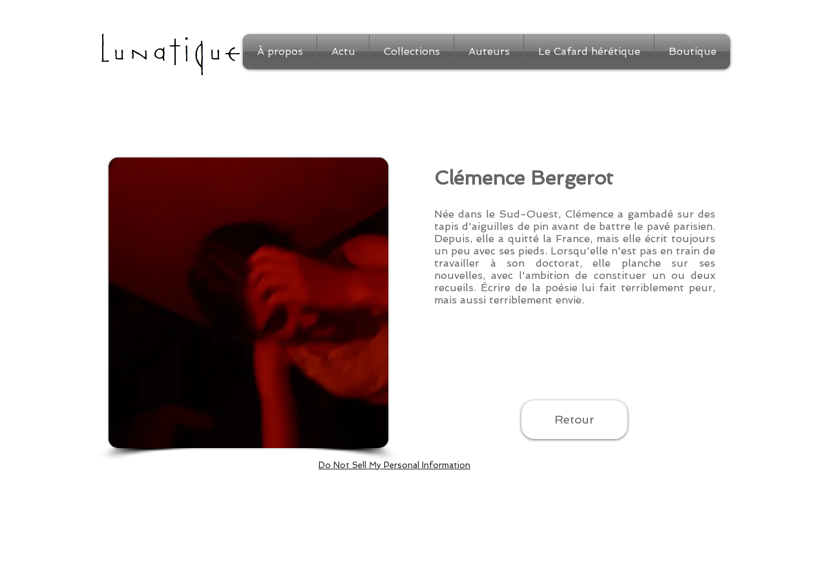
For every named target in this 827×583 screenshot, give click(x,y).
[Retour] (574, 419)
